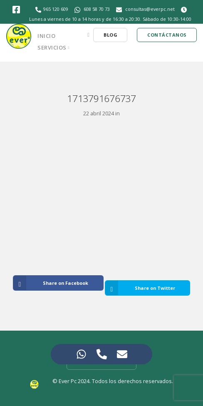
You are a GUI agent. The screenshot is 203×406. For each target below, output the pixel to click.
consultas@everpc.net (150, 9)
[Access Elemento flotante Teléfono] (102, 354)
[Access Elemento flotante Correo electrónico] (122, 354)
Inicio (46, 36)
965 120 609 (55, 9)
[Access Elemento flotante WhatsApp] (81, 354)
